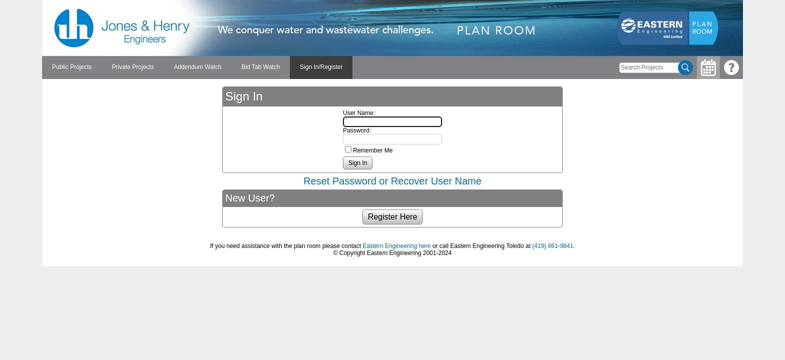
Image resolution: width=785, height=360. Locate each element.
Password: (357, 130)
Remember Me (372, 150)
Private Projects (133, 67)
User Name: (359, 113)
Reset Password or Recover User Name (392, 181)
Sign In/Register (321, 67)
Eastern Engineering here (396, 246)
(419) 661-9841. (553, 246)
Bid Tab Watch (260, 67)
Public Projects (72, 67)
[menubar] (197, 67)
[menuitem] (72, 67)
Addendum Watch (197, 67)
